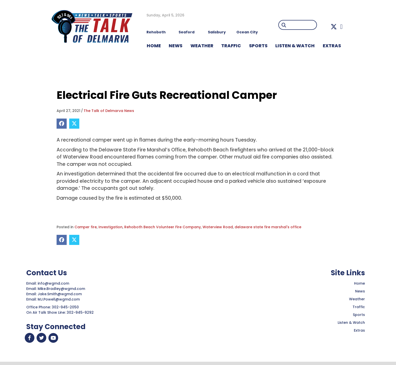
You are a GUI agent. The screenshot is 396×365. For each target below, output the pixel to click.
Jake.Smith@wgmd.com (60, 293)
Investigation (110, 227)
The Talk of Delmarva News (109, 110)
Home (359, 283)
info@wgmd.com (54, 283)
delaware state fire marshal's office (268, 227)
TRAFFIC (231, 45)
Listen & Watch (351, 322)
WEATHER (201, 45)
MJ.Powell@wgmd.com (60, 299)
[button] (334, 27)
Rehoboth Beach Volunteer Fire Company (162, 227)
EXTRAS (332, 45)
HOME (154, 45)
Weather (357, 299)
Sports (258, 45)
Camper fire (86, 227)
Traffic (359, 306)
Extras (359, 330)
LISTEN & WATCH (295, 45)
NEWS (175, 45)
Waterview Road (218, 227)
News (360, 291)
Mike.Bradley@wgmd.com (61, 288)
